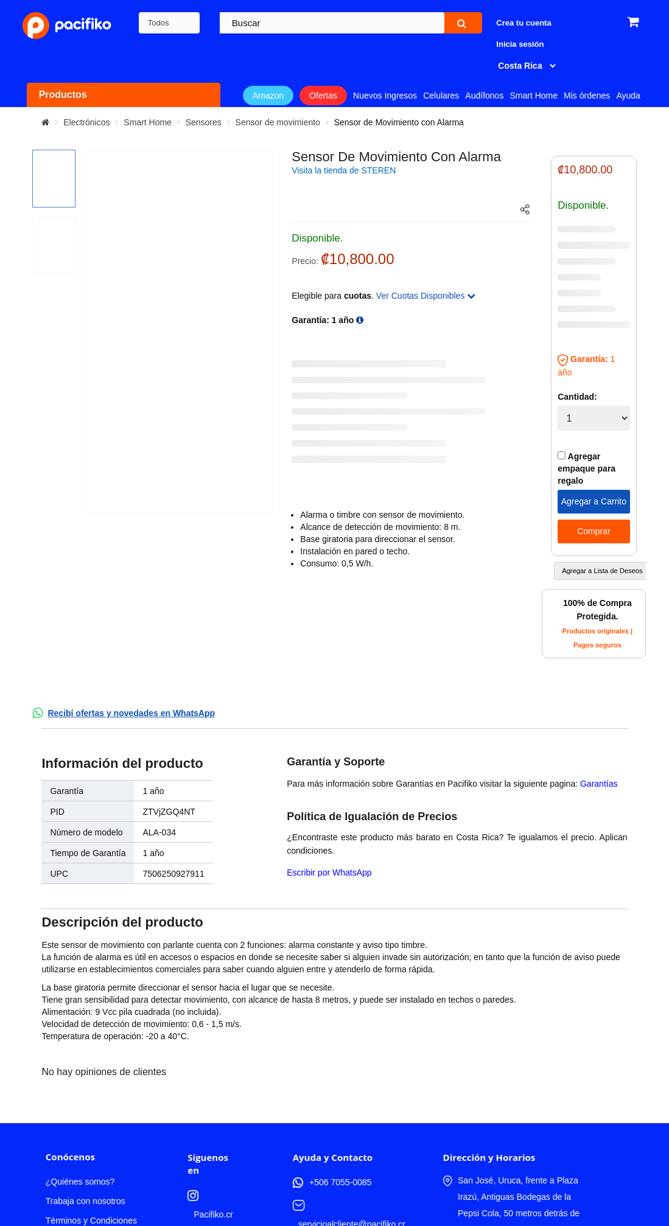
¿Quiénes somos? (80, 1057)
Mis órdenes (587, 95)
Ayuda (628, 95)
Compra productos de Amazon (87, 1144)
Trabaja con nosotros (85, 1076)
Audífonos (484, 95)
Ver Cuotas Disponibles (425, 296)
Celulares (441, 95)
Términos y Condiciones (91, 1096)
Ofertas (323, 95)
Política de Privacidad (87, 1115)
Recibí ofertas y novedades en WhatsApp (131, 713)
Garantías (598, 784)
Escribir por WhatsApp (329, 872)
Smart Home (534, 95)
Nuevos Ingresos (385, 95)
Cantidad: (577, 397)
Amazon (268, 95)
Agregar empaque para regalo (586, 468)
